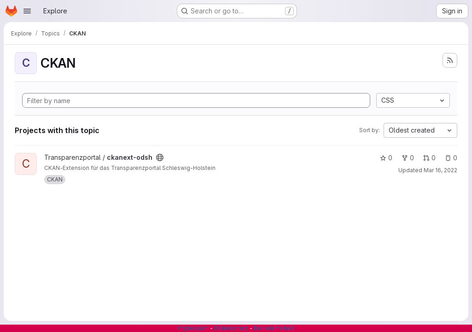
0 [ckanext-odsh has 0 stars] (386, 158)
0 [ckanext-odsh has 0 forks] (408, 158)
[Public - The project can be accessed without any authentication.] (159, 157)
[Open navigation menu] (27, 11)
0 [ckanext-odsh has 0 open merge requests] (429, 158)
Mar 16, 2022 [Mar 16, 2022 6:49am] (440, 170)
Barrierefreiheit (274, 328)
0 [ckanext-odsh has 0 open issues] (451, 158)
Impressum (193, 328)
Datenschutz (231, 328)
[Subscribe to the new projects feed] (450, 60)
